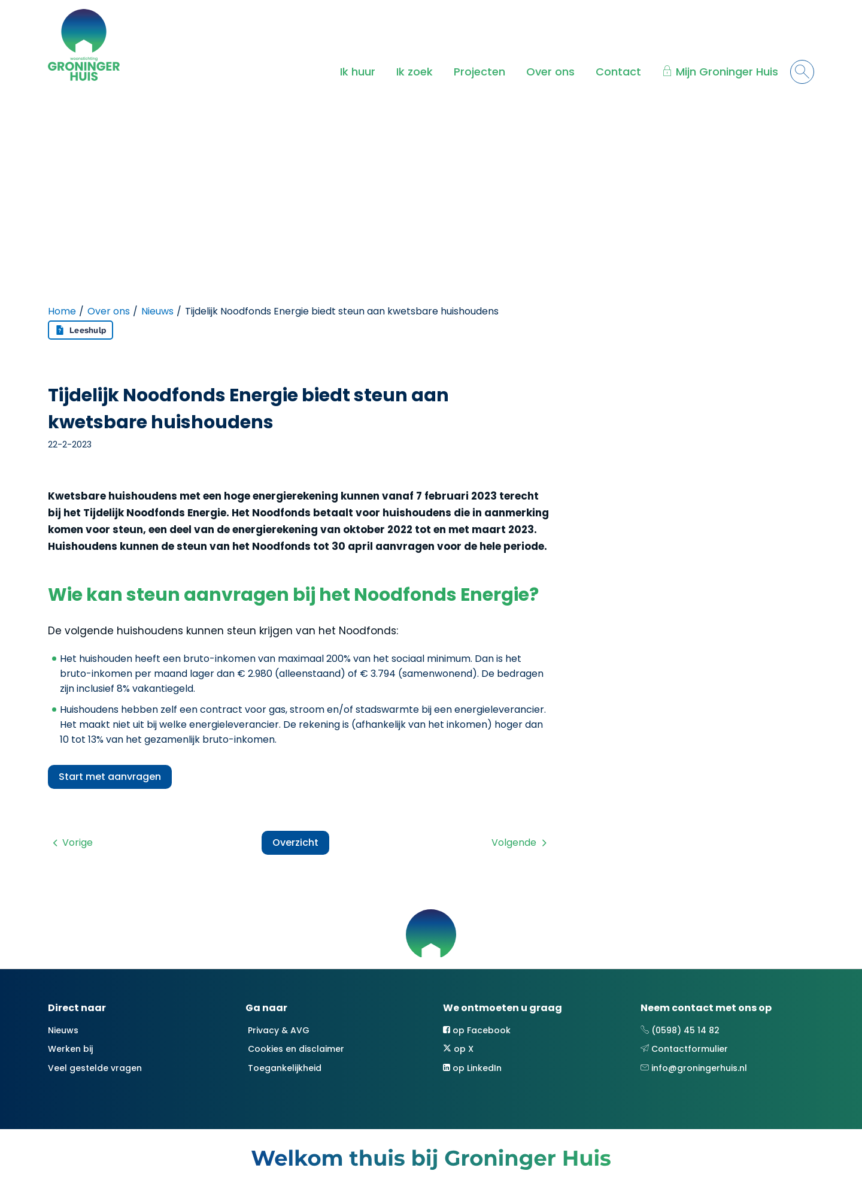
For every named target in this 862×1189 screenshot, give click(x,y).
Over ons (550, 71)
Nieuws (157, 311)
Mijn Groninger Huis (727, 71)
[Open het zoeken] (802, 72)
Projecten (479, 71)
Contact (618, 71)
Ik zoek (414, 71)
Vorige (77, 842)
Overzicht (295, 842)
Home (62, 311)
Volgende (513, 842)
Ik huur (357, 71)
